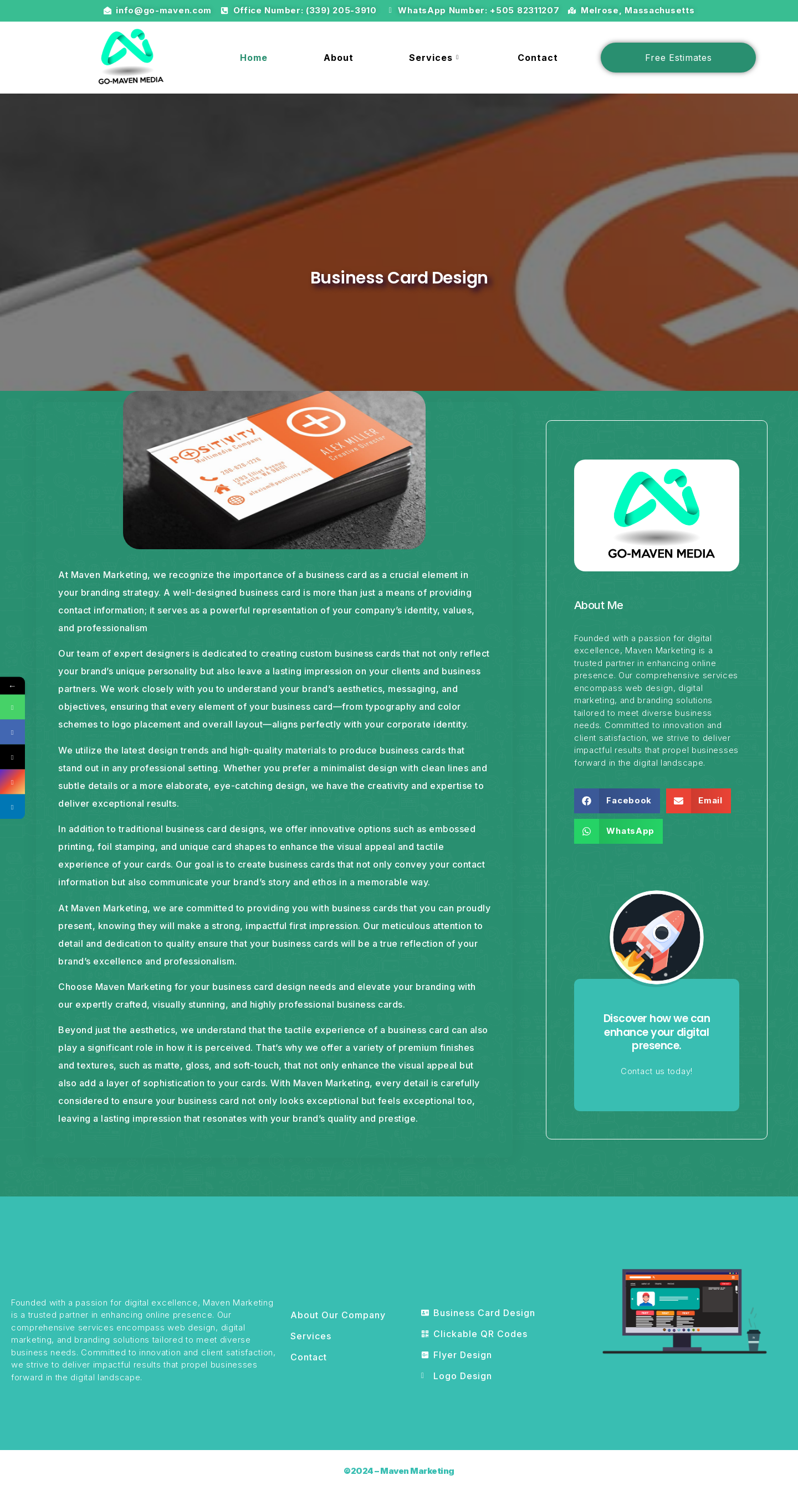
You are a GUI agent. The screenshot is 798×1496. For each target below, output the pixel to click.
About (339, 57)
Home (254, 57)
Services (435, 57)
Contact (538, 57)
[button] (617, 800)
